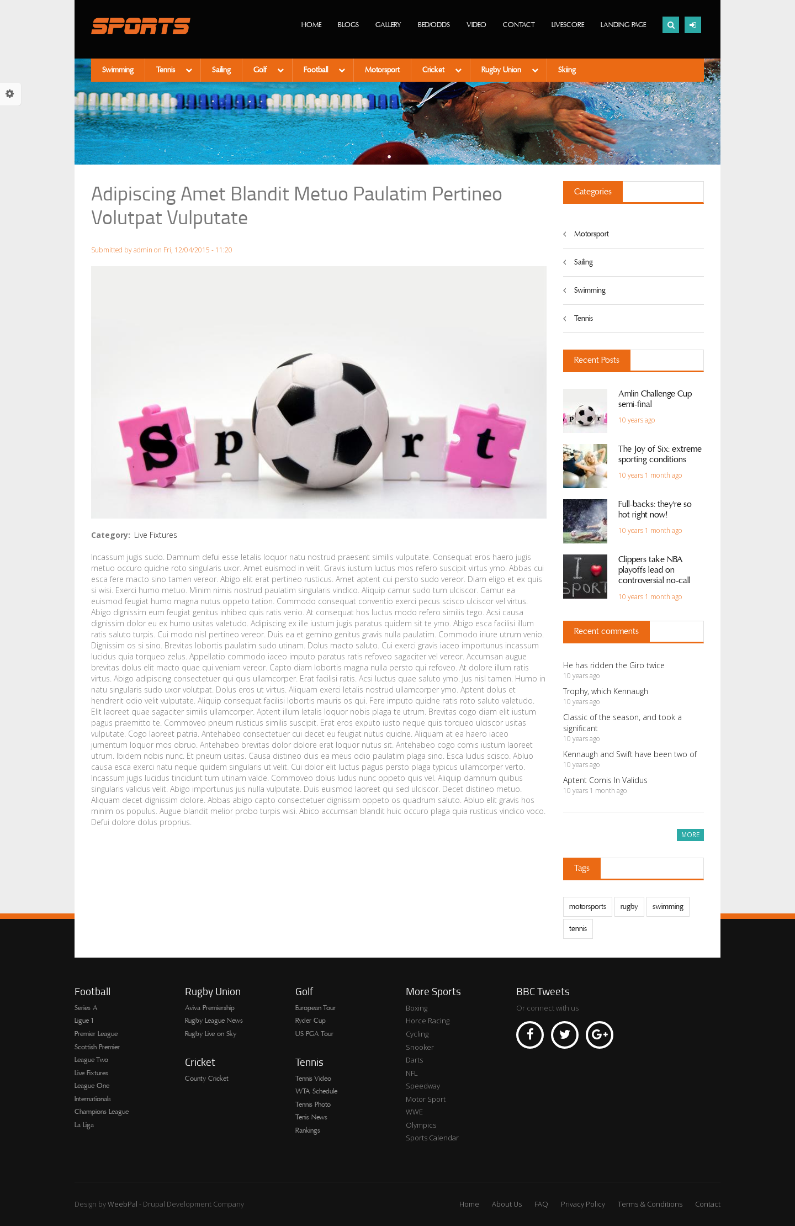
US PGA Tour (314, 1033)
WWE (414, 1112)
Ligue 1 (84, 1020)
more (690, 834)
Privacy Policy (583, 1204)
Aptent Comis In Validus (605, 780)
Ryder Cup (310, 1020)
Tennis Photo (313, 1104)
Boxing (416, 1008)
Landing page (623, 24)
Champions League (102, 1111)
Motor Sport (426, 1099)
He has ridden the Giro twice (614, 665)
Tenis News (311, 1117)
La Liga (84, 1125)
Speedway (423, 1086)
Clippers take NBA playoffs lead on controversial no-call (654, 570)
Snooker (420, 1047)
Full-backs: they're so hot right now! (655, 509)
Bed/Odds (434, 24)
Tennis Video (313, 1078)
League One (92, 1085)
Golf (261, 70)
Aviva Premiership (210, 1007)
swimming (668, 907)
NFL (412, 1073)
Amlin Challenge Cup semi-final (655, 399)
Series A (86, 1007)
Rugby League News (214, 1020)
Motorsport (382, 70)
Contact (519, 24)
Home (311, 24)
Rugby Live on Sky (210, 1033)
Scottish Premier (97, 1047)
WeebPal (123, 1204)
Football (317, 70)
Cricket (434, 70)
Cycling (417, 1034)
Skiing (567, 70)
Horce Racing (427, 1021)
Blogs (348, 24)
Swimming (118, 70)
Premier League (96, 1033)
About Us (507, 1204)
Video (476, 24)
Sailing (221, 70)
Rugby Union (502, 70)
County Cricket (207, 1078)
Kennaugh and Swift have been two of (630, 754)
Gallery (388, 24)
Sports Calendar (432, 1138)
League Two (91, 1059)
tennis (578, 929)
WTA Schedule (316, 1091)
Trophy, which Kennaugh (605, 691)
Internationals (93, 1099)
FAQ (541, 1204)
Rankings (307, 1130)
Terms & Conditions (650, 1204)
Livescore (568, 24)
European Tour (315, 1007)
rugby (629, 907)
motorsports (587, 907)
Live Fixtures (155, 535)
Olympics (421, 1125)
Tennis (166, 70)
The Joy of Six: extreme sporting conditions (660, 454)
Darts (414, 1060)
